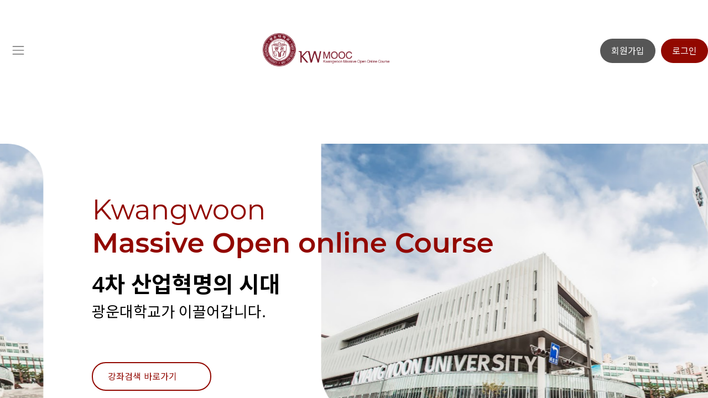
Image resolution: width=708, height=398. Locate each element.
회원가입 (627, 51)
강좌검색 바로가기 (142, 376)
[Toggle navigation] (17, 51)
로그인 (684, 51)
